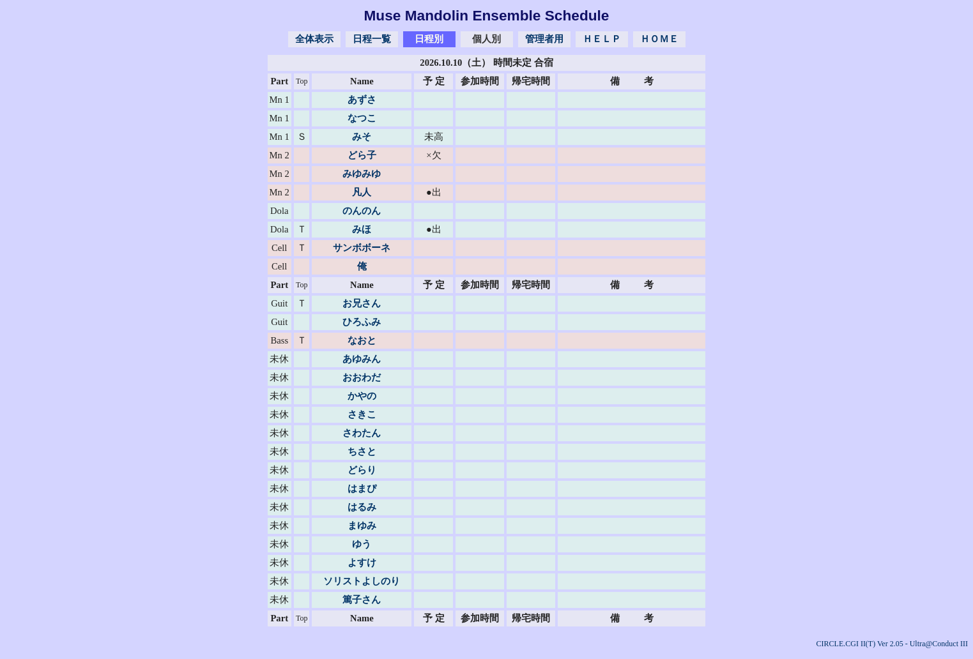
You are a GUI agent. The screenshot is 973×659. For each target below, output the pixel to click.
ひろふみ (361, 322)
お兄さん (361, 303)
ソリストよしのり (361, 581)
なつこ (362, 118)
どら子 (362, 155)
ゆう (361, 544)
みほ (361, 229)
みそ (361, 137)
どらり (362, 470)
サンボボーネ (361, 248)
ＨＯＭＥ (659, 39)
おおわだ (361, 377)
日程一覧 (372, 39)
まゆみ (362, 525)
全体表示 (314, 39)
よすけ (362, 562)
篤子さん (361, 600)
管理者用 (544, 39)
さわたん (361, 433)
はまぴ (362, 488)
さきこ (362, 414)
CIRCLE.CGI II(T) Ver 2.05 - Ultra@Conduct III (892, 643)
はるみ (362, 507)
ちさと (362, 451)
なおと (362, 340)
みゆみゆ (361, 174)
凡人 (361, 192)
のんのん (361, 211)
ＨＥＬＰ (602, 39)
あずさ (362, 100)
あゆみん (361, 359)
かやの (362, 396)
